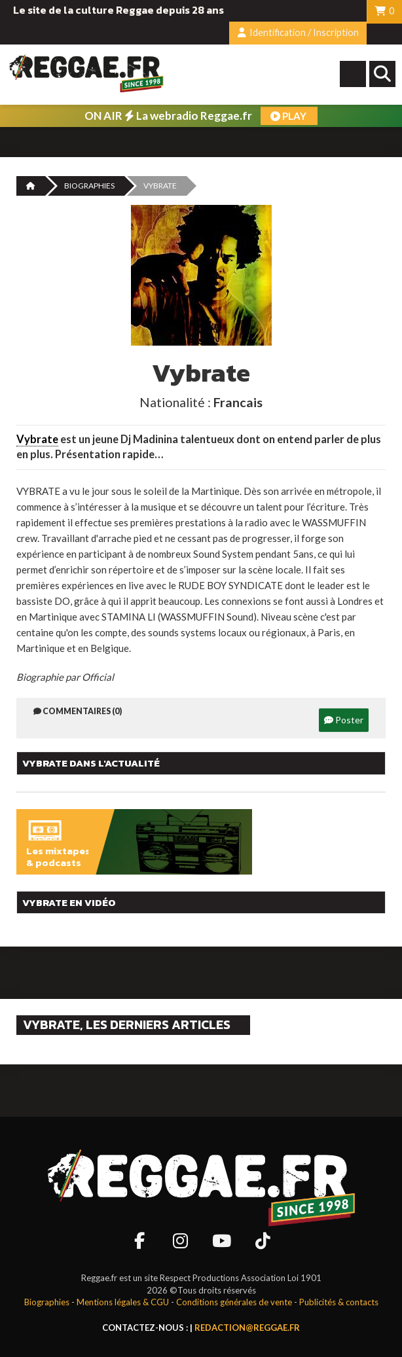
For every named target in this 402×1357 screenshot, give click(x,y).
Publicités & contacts (338, 1302)
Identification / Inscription (298, 32)
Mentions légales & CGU (123, 1302)
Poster (343, 719)
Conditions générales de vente (234, 1302)
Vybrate (37, 439)
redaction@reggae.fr (247, 1327)
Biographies (89, 185)
